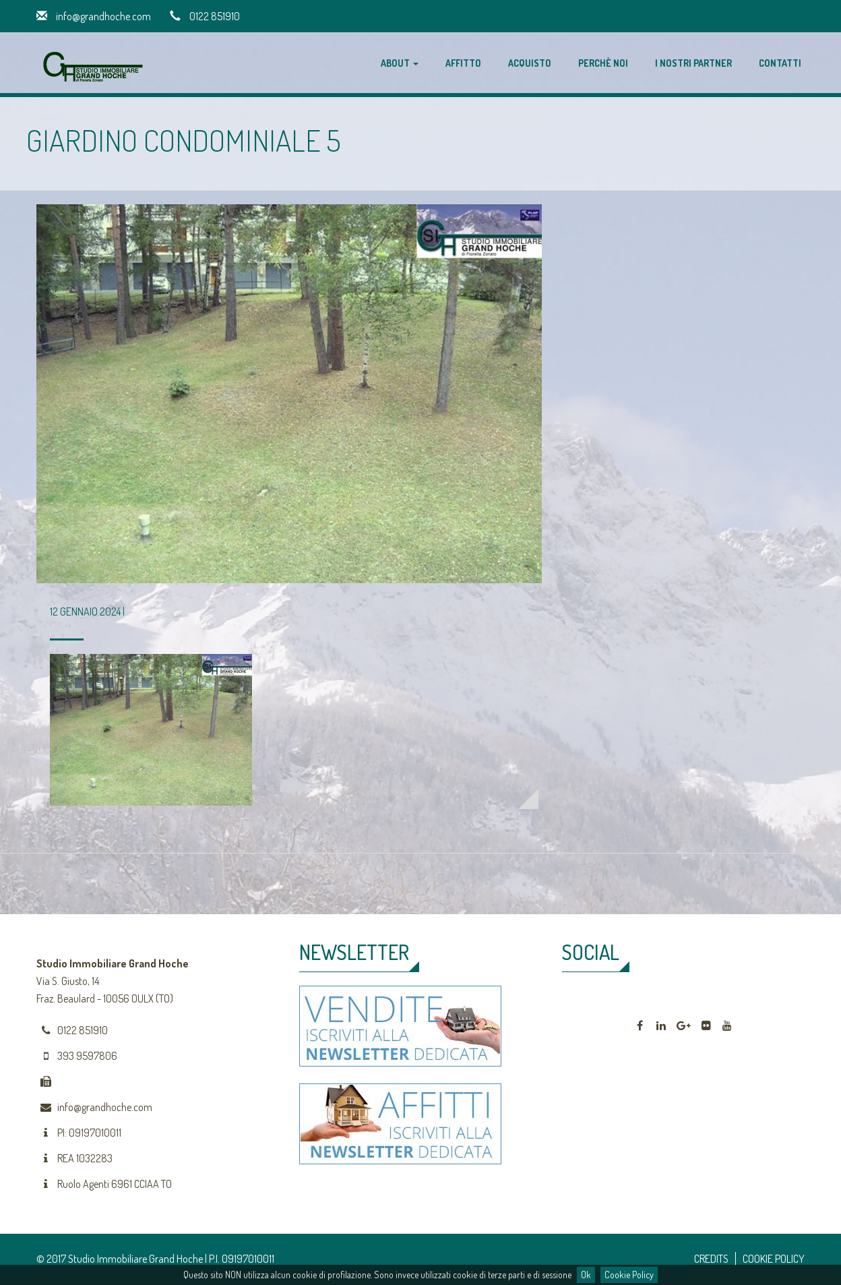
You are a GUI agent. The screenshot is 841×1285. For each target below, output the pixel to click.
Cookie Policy (629, 1274)
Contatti (780, 63)
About (399, 63)
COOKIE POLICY (774, 1258)
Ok (586, 1274)
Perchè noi (603, 63)
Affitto (463, 63)
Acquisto (529, 63)
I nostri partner (693, 63)
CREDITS (711, 1258)
